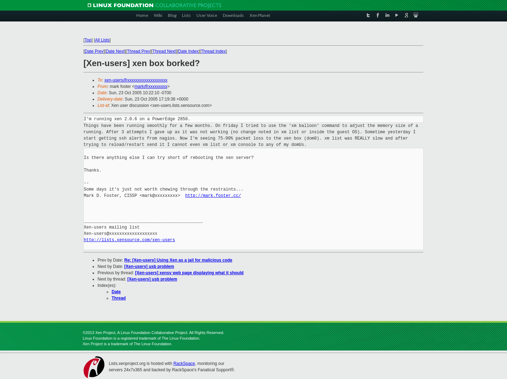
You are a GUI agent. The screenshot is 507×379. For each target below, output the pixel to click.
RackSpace (184, 363)
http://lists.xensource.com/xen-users (129, 240)
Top (87, 40)
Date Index (188, 51)
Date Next (115, 51)
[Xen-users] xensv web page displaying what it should (189, 272)
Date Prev (93, 51)
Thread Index (213, 51)
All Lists (102, 40)
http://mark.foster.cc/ (213, 196)
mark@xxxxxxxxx (150, 86)
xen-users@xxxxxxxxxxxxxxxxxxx (136, 80)
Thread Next (164, 51)
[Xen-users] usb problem (149, 266)
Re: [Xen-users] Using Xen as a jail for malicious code (178, 260)
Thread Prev (138, 51)
